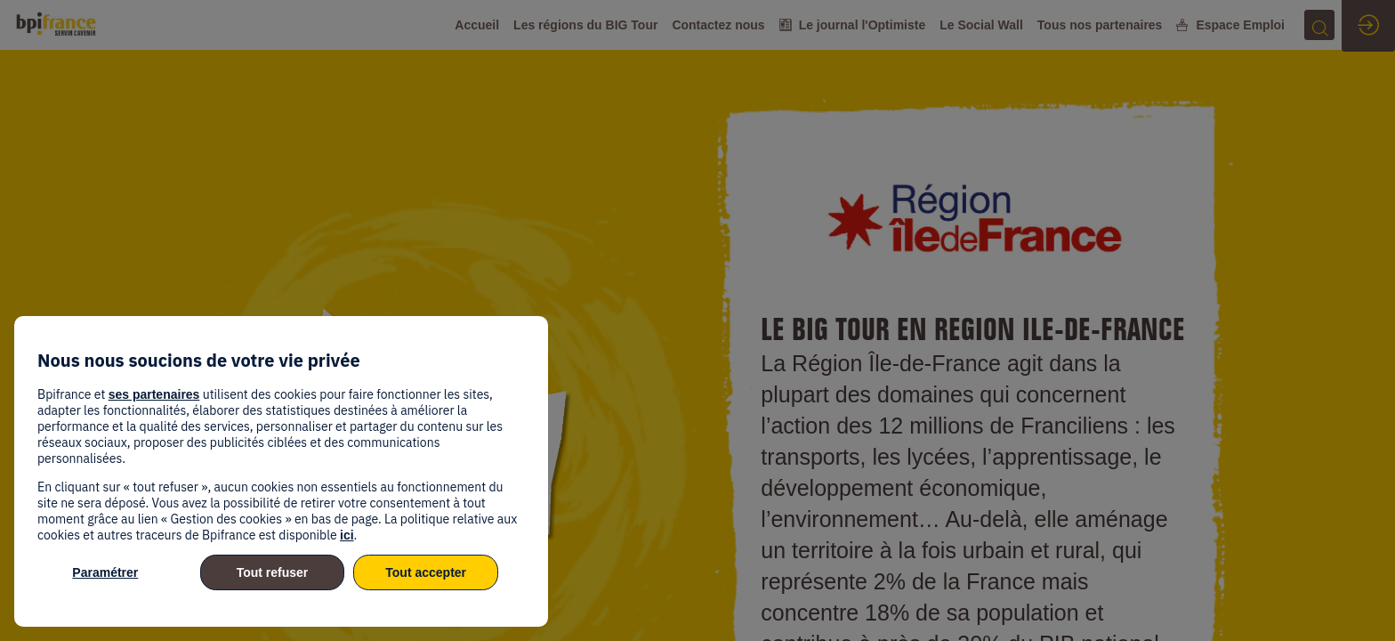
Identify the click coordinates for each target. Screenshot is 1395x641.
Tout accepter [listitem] (425, 572)
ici (347, 535)
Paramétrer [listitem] (105, 572)
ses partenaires (154, 394)
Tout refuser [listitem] (273, 572)
